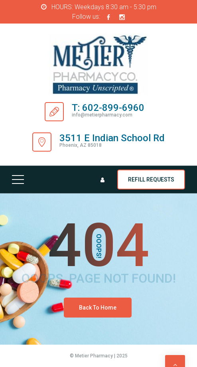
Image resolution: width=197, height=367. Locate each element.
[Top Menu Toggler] (18, 179)
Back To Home (97, 307)
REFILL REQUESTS (151, 179)
